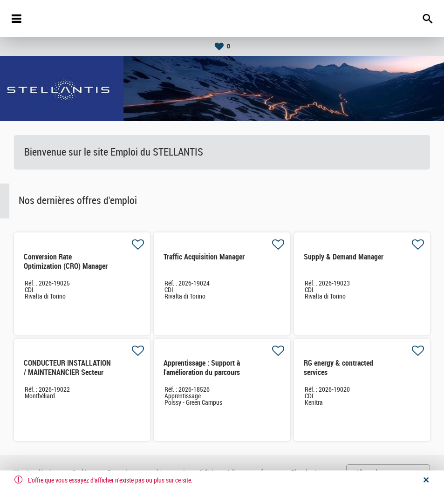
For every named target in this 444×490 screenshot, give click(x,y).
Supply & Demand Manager (343, 256)
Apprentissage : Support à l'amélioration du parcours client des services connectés (206, 372)
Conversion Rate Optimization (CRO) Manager (66, 261)
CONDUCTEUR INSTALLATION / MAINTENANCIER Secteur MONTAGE (67, 372)
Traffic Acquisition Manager (204, 256)
